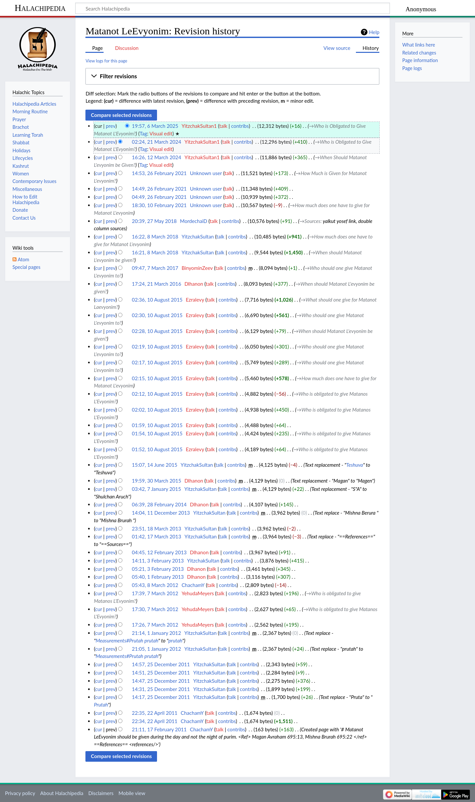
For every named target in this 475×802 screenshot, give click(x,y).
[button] (232, 76)
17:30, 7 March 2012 (155, 609)
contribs (240, 126)
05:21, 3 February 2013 (158, 569)
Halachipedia (40, 8)
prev (110, 126)
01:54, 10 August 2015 (157, 433)
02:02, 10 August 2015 (157, 410)
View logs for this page (106, 60)
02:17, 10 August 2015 (157, 362)
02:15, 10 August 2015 (157, 378)
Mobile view (131, 793)
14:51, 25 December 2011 (161, 672)
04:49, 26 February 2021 (159, 197)
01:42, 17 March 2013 (156, 536)
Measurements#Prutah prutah (127, 640)
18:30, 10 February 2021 (159, 205)
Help (374, 32)
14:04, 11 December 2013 (161, 513)
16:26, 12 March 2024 (156, 157)
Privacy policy (20, 793)
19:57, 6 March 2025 (155, 126)
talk (223, 126)
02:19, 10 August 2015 (157, 346)
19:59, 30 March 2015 (156, 481)
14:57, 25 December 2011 (161, 664)
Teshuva (354, 465)
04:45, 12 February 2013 (159, 552)
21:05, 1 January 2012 (156, 649)
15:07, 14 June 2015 (154, 465)
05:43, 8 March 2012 (155, 585)
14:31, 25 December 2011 (161, 689)
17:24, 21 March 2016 (156, 284)
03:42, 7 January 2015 (156, 489)
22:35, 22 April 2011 (154, 713)
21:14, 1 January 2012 (156, 633)
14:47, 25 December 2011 (161, 681)
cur (98, 142)
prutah (175, 640)
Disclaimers (100, 793)
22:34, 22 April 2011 (154, 721)
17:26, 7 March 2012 (155, 625)
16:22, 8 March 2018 (155, 236)
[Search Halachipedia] (233, 8)
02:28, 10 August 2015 (157, 331)
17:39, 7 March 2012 (155, 593)
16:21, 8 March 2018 (155, 252)
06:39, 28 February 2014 (159, 504)
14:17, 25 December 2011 (161, 697)
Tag (143, 133)
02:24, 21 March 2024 (156, 142)
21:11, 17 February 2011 (159, 729)
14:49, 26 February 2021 (159, 189)
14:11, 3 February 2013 (158, 561)
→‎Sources (310, 221)
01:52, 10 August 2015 (157, 449)
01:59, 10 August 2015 (157, 425)
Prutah (101, 705)
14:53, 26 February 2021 (159, 173)
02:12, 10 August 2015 (157, 394)
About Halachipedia (61, 793)
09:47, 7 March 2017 (155, 268)
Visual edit (161, 133)
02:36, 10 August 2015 (157, 300)
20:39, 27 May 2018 (154, 221)
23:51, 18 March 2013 (156, 528)
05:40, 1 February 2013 (158, 577)
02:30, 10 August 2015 (157, 315)
